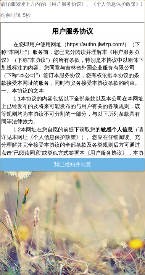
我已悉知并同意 (72, 164)
